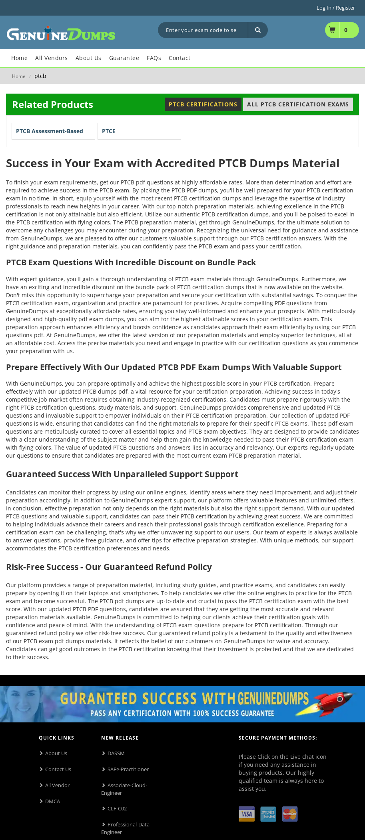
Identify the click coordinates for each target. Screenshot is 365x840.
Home (19, 76)
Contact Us (58, 769)
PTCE (109, 131)
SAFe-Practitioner (128, 769)
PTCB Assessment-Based (49, 131)
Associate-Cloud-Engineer (124, 789)
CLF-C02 (117, 808)
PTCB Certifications (203, 104)
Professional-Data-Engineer (126, 828)
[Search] (258, 30)
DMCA (52, 801)
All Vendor (57, 785)
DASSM (116, 753)
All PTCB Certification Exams (298, 104)
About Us (56, 753)
